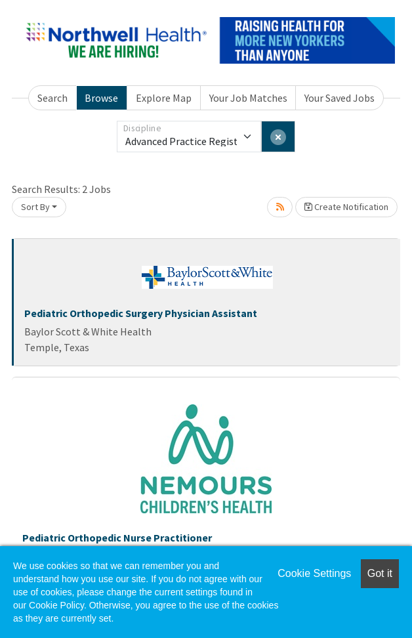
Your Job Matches (248, 97)
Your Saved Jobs (339, 97)
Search (52, 97)
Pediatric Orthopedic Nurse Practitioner (117, 537)
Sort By (35, 207)
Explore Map (164, 97)
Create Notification (346, 207)
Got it (379, 573)
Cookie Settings (314, 573)
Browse (101, 97)
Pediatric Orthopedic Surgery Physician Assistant (140, 313)
